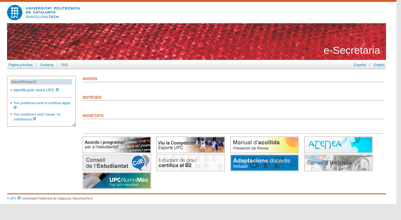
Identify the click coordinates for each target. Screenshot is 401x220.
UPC (15, 198)
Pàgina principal (19, 65)
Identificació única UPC (36, 90)
